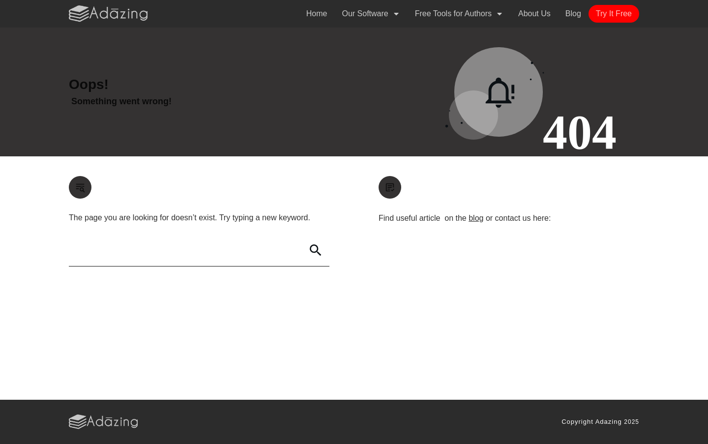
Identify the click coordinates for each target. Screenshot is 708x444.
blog (476, 218)
